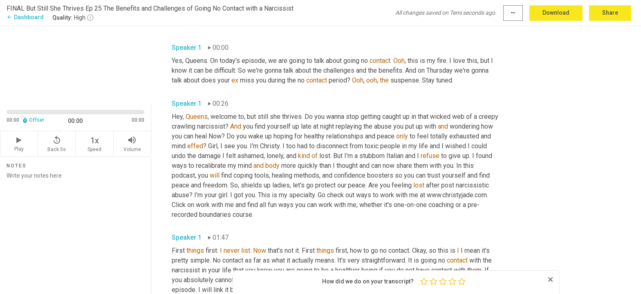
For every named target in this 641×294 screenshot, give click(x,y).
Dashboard (25, 17)
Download (555, 12)
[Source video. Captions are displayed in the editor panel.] (75, 64)
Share (610, 12)
